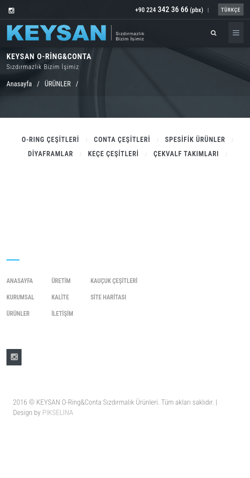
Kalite (60, 297)
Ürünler (17, 313)
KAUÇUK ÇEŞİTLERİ (114, 280)
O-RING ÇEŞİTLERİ (50, 139)
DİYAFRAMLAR (50, 154)
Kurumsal (20, 297)
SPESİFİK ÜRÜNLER (195, 139)
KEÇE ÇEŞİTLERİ (113, 154)
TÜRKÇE (231, 10)
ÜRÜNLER (58, 84)
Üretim (61, 280)
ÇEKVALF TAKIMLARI (186, 154)
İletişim (62, 313)
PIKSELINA (57, 412)
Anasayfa (19, 84)
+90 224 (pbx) (169, 10)
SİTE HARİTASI (108, 297)
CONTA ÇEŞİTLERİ (122, 139)
